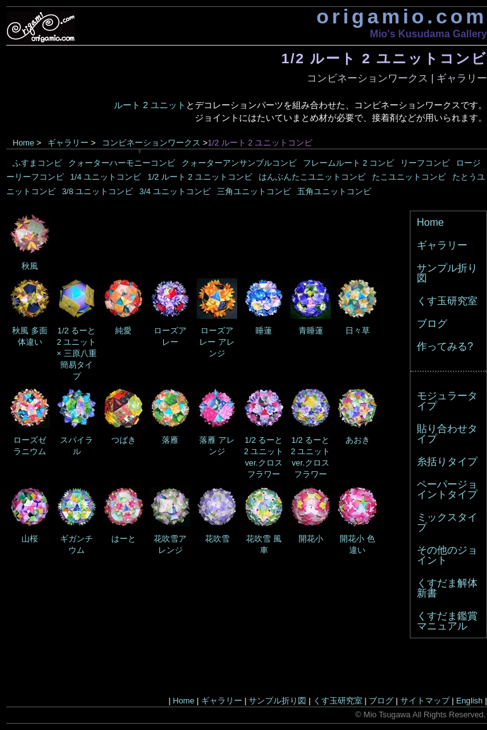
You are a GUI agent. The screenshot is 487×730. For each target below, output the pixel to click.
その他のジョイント (447, 555)
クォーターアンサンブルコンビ (239, 163)
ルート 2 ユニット (150, 105)
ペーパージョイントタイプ (447, 489)
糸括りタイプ (447, 461)
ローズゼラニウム (29, 440)
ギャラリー (461, 78)
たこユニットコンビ (409, 177)
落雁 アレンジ (217, 440)
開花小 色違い (357, 539)
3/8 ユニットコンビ (97, 191)
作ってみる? (445, 346)
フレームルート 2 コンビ (348, 163)
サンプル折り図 (447, 273)
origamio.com (401, 16)
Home (23, 142)
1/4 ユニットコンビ (105, 177)
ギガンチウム (76, 539)
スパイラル (76, 440)
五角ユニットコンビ (334, 191)
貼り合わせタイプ (447, 433)
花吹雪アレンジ (170, 539)
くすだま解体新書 (447, 588)
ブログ (432, 323)
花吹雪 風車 (264, 539)
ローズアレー (170, 330)
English (469, 700)
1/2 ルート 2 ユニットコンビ (199, 177)
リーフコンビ (425, 163)
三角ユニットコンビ (254, 191)
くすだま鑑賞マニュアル (447, 620)
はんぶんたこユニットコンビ (312, 177)
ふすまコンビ (37, 163)
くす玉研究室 (447, 300)
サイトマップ (425, 700)
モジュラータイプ (447, 400)
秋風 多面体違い (29, 330)
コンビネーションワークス (367, 78)
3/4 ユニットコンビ (174, 191)
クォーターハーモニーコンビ (121, 163)
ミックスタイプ (447, 522)
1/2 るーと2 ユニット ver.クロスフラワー (264, 451)
